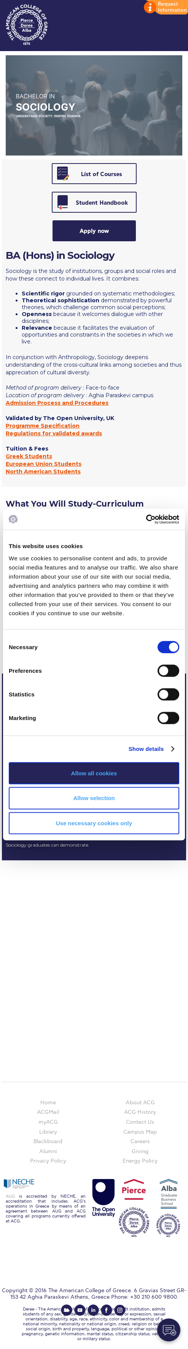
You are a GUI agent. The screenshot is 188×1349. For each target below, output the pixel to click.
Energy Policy (140, 1161)
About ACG (140, 1102)
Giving (140, 1151)
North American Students (43, 471)
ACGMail (48, 1112)
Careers (140, 1141)
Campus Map (140, 1132)
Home (48, 1102)
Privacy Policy (48, 1161)
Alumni (48, 1151)
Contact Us (140, 1122)
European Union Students (43, 463)
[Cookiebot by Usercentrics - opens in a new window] (146, 519)
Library (48, 1132)
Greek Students (29, 456)
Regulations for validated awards (54, 433)
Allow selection (94, 798)
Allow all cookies (94, 773)
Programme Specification (43, 425)
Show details (146, 749)
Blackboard (47, 1141)
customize (165, 7)
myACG (48, 1122)
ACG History (140, 1112)
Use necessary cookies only (94, 823)
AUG (10, 1196)
